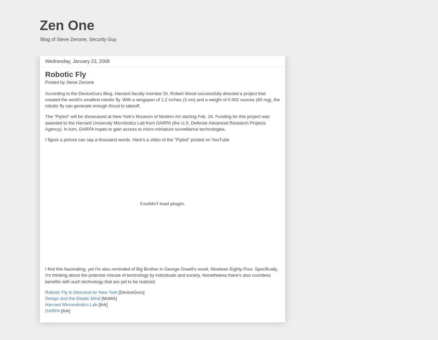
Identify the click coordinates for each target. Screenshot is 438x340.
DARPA (52, 310)
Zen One (67, 25)
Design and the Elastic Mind (72, 298)
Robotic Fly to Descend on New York (81, 292)
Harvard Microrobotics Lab (71, 304)
